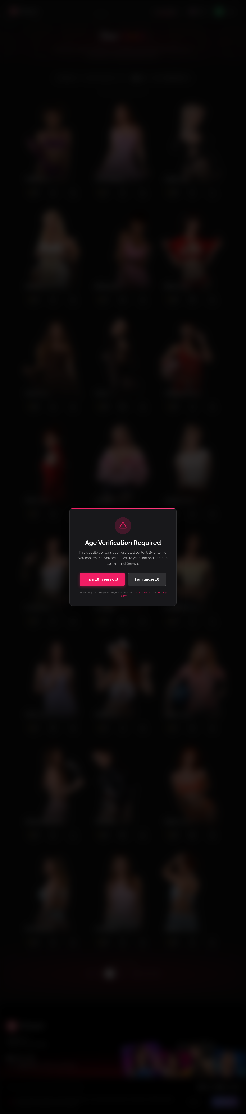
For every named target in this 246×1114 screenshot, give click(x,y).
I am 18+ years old (102, 579)
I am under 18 (147, 579)
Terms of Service (142, 592)
